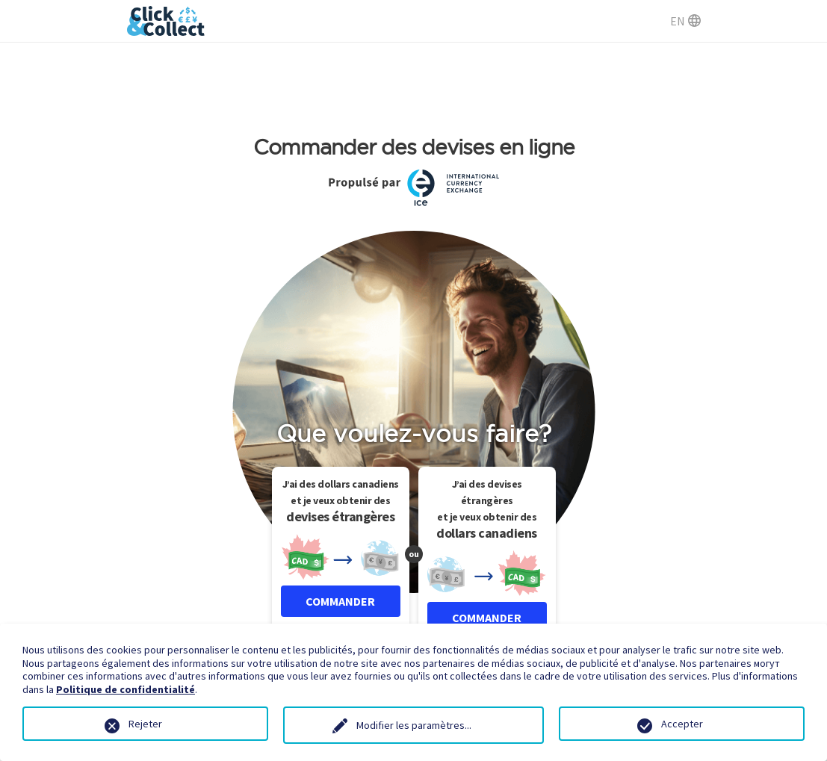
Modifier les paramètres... (413, 725)
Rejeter (145, 723)
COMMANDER (340, 601)
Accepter (682, 723)
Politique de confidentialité (125, 689)
